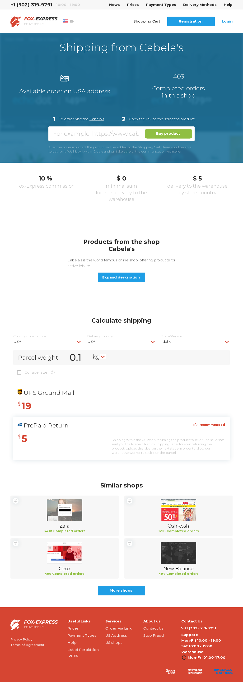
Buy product (168, 133)
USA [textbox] (17, 341)
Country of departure (29, 336)
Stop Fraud (153, 635)
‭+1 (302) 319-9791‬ (31, 5)
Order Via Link (118, 628)
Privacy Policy (21, 639)
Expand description (121, 277)
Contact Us (153, 628)
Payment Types (161, 4)
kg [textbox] (96, 356)
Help (228, 4)
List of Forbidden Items (83, 652)
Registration (190, 21)
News (114, 4)
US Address (116, 635)
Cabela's (96, 119)
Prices (133, 4)
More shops (121, 590)
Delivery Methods (200, 4)
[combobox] (47, 341)
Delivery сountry (100, 336)
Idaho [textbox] (166, 341)
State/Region (171, 336)
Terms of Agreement (27, 645)
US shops (113, 642)
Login (227, 21)
